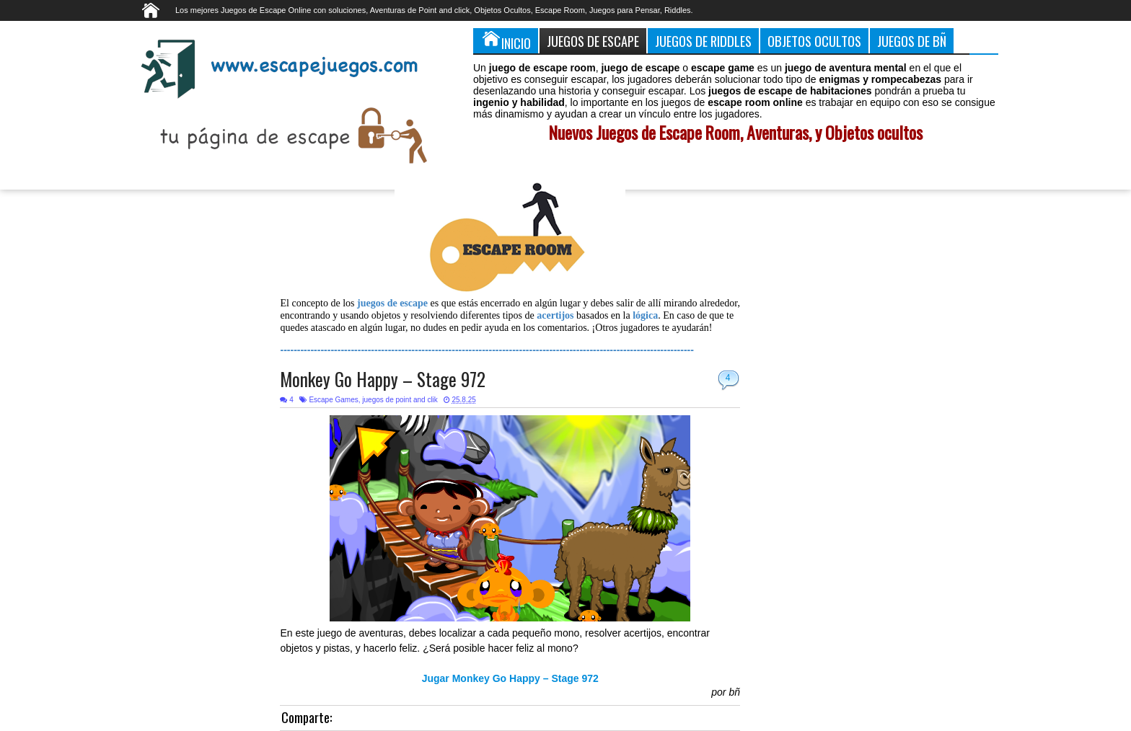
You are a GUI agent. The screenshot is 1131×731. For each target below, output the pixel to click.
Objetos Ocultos (814, 40)
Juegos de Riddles (703, 40)
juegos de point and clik (400, 400)
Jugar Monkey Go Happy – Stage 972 (510, 678)
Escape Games (333, 400)
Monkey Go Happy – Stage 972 (382, 379)
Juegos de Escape (593, 40)
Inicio (505, 40)
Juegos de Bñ (911, 40)
